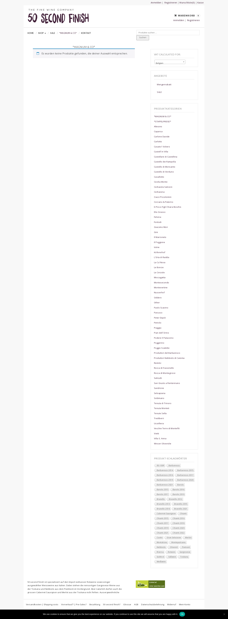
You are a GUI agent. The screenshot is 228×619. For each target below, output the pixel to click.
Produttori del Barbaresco (167, 353)
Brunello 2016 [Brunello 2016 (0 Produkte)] (163, 508)
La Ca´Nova (159, 262)
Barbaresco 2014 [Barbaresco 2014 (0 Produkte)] (165, 470)
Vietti (156, 433)
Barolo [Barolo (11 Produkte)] (180, 484)
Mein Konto (184, 604)
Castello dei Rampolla (165, 161)
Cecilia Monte (160, 181)
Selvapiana (159, 393)
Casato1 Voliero (162, 146)
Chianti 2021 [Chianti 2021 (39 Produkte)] (163, 532)
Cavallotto (159, 176)
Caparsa (158, 131)
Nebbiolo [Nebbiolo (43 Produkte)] (161, 547)
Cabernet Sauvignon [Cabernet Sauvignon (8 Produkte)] (166, 513)
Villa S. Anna (160, 438)
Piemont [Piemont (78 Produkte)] (186, 547)
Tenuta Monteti (161, 408)
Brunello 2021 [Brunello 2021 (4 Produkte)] (180, 508)
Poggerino (159, 342)
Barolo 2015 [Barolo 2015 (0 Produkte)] (162, 489)
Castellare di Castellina (165, 156)
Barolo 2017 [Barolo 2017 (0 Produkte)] (162, 494)
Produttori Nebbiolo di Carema (169, 358)
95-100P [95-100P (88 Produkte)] (160, 465)
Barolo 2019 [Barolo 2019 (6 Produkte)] (178, 494)
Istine (157, 247)
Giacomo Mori (161, 227)
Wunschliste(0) (187, 2)
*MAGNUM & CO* (68, 33)
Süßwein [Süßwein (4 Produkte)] (172, 556)
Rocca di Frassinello (164, 368)
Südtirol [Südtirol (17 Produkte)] (160, 556)
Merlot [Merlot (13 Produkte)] (188, 537)
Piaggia (157, 327)
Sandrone (159, 388)
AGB (136, 604)
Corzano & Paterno (163, 202)
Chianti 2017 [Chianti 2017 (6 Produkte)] (163, 523)
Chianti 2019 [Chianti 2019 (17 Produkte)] (163, 528)
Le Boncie (159, 267)
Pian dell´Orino (161, 332)
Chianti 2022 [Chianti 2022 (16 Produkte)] (178, 532)
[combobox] (169, 62)
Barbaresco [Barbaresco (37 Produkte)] (174, 465)
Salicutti (158, 378)
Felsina (157, 217)
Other (157, 302)
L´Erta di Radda (161, 257)
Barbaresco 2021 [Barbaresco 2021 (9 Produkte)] (165, 484)
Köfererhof (159, 252)
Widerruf (171, 604)
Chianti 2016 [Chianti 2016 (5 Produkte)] (178, 518)
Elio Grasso (159, 212)
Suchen (142, 37)
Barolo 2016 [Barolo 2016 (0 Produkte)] (178, 489)
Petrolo (157, 322)
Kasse (200, 2)
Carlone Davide (162, 136)
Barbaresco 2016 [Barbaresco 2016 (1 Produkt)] (165, 475)
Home (30, 33)
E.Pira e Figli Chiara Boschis (167, 207)
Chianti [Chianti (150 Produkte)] (183, 513)
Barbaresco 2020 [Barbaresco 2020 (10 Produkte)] (185, 480)
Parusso (158, 312)
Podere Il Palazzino (163, 337)
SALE (159, 92)
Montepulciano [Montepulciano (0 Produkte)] (178, 542)
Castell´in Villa (161, 151)
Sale (52, 33)
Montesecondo (161, 282)
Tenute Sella (160, 413)
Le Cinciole (159, 272)
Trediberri (159, 418)
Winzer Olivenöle (162, 443)
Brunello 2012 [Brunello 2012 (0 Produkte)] (175, 499)
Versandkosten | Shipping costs (42, 604)
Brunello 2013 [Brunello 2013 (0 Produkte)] (163, 504)
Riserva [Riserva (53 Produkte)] (160, 552)
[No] (224, 614)
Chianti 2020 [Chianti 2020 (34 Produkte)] (178, 528)
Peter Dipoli (160, 317)
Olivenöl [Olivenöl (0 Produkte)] (174, 547)
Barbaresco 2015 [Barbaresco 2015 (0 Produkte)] (185, 470)
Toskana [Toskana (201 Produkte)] (184, 556)
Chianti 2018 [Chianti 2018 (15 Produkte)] (178, 523)
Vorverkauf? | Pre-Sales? (74, 604)
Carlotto (158, 141)
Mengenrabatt (164, 84)
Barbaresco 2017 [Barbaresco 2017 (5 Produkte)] (185, 475)
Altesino (158, 126)
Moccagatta (160, 277)
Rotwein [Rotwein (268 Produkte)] (171, 552)
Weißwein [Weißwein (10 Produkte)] (161, 561)
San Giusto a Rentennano (167, 383)
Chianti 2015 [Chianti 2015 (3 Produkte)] (163, 518)
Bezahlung (94, 604)
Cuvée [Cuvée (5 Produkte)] (160, 537)
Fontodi (157, 222)
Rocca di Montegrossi (164, 373)
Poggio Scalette (161, 348)
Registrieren (170, 2)
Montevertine (161, 287)
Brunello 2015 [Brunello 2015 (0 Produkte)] (180, 504)
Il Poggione (159, 242)
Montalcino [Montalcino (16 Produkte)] (162, 542)
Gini (156, 232)
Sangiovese (103, 585)
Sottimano (159, 398)
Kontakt (86, 33)
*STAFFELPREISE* (162, 121)
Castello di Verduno (164, 171)
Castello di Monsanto (164, 166)
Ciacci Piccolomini (162, 197)
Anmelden (156, 2)
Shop (42, 33)
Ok (182, 614)
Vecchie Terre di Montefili (166, 428)
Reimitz (157, 363)
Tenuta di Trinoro (162, 403)
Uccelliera (159, 423)
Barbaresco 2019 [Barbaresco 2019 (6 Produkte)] (165, 480)
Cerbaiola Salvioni (163, 187)
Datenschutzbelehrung (152, 604)
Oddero (158, 297)
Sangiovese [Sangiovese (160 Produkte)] (185, 552)
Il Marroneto (160, 237)
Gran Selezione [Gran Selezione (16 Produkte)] (174, 537)
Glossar (127, 604)
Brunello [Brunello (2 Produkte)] (161, 499)
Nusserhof (159, 292)
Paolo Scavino (161, 307)
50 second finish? (111, 604)
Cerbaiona (159, 191)
